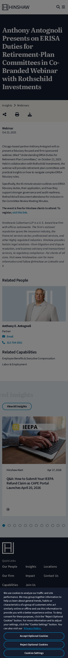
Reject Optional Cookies (34, 645)
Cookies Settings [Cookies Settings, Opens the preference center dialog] (34, 653)
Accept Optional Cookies (34, 636)
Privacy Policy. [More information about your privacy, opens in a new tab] (32, 628)
